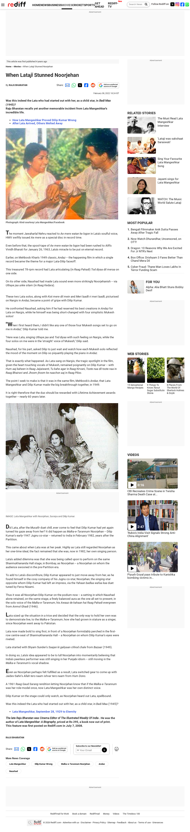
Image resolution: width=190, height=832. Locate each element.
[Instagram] (177, 4)
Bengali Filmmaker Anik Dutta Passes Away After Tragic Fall (154, 231)
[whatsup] (187, 4)
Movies (17, 66)
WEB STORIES (138, 354)
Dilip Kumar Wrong (43, 764)
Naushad (13, 771)
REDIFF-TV (113, 5)
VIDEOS (133, 455)
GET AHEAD (99, 5)
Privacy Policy (99, 822)
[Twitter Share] (79, 85)
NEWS (44, 5)
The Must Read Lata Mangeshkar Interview (170, 122)
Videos (116, 813)
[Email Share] (67, 85)
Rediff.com (56, 822)
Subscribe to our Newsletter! (88, 746)
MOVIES (67, 5)
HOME (36, 5)
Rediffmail (95, 813)
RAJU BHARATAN (18, 85)
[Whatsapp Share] (73, 85)
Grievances (157, 822)
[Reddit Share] (92, 85)
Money (106, 813)
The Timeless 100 (131, 813)
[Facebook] (182, 4)
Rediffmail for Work (59, 813)
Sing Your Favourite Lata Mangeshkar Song (170, 162)
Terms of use (144, 822)
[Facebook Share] (86, 85)
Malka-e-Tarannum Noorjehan (75, 764)
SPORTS (89, 5)
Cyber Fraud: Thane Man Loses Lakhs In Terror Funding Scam (156, 268)
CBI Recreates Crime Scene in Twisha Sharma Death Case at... (151, 493)
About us (132, 822)
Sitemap (111, 822)
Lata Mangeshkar (17, 764)
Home (8, 66)
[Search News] (145, 5)
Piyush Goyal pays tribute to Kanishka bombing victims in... (151, 576)
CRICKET (78, 5)
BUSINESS (55, 5)
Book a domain (79, 813)
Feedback (121, 822)
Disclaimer (86, 822)
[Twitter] (172, 4)
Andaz (102, 764)
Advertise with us (71, 822)
